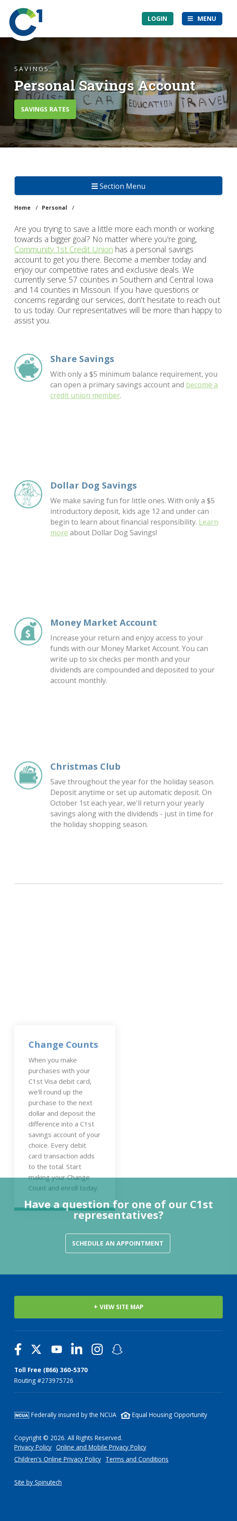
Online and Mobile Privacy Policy (101, 1447)
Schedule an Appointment (118, 1243)
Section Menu (118, 186)
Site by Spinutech (38, 1482)
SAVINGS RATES (45, 109)
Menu (206, 18)
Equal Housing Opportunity (164, 1414)
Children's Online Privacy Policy (57, 1459)
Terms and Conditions (137, 1459)
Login (157, 18)
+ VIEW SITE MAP (119, 1306)
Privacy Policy (33, 1447)
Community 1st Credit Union (63, 249)
